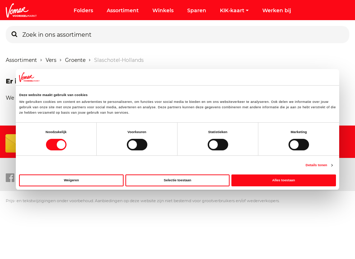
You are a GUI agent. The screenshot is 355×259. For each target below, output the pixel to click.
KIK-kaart (234, 10)
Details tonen (316, 165)
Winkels (163, 10)
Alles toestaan (283, 180)
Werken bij (276, 10)
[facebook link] (10, 178)
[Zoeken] (14, 34)
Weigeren (71, 180)
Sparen (196, 10)
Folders (83, 10)
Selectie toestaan (177, 180)
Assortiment (123, 10)
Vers (51, 58)
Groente (75, 58)
